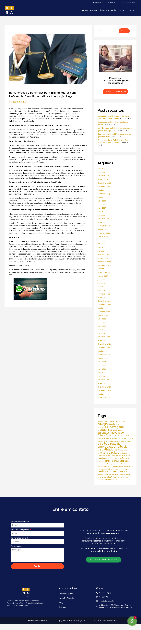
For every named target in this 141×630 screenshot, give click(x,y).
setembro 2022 (104, 312)
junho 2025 (102, 204)
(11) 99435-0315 (98, 2)
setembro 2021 (104, 355)
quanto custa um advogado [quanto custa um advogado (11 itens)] (109, 474)
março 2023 (102, 290)
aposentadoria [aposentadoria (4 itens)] (115, 436)
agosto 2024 (103, 237)
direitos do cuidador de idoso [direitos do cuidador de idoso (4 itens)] (112, 455)
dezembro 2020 (104, 387)
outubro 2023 (103, 269)
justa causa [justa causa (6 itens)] (113, 469)
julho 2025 (102, 201)
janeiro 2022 (103, 340)
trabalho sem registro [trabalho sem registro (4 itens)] (119, 477)
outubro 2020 (103, 394)
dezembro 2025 (104, 183)
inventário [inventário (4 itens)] (130, 466)
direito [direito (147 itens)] (102, 443)
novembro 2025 (104, 186)
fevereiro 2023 (104, 294)
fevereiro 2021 (104, 380)
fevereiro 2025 (104, 219)
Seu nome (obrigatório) (20, 521)
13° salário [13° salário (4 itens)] (100, 421)
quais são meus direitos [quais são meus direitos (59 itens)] (112, 471)
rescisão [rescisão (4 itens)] (128, 474)
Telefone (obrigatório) (19, 538)
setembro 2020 (104, 398)
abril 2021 (101, 373)
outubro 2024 (103, 229)
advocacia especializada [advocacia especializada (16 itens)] (114, 421)
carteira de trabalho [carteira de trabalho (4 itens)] (103, 438)
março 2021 (102, 376)
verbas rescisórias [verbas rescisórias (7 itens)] (110, 480)
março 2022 (102, 333)
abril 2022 (101, 330)
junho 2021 (102, 365)
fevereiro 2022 (104, 337)
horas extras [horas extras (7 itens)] (105, 466)
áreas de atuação (108, 10)
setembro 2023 (104, 272)
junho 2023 (102, 279)
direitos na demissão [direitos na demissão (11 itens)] (115, 458)
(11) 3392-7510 (112, 2)
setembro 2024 (104, 233)
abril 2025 (101, 212)
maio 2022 (102, 326)
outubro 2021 (103, 351)
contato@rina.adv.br (129, 2)
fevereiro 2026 (104, 176)
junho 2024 (102, 240)
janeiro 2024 (103, 258)
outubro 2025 (103, 190)
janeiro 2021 (102, 383)
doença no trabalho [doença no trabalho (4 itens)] (103, 464)
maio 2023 (102, 283)
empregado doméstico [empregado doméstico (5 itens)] (116, 464)
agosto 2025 (103, 197)
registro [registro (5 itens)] (122, 474)
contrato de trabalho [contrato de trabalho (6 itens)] (116, 438)
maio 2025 (102, 208)
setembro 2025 (104, 194)
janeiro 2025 (103, 222)
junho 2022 (102, 322)
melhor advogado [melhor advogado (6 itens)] (123, 469)
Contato (132, 10)
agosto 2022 (103, 315)
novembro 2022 (104, 305)
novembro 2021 (104, 348)
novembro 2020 (104, 390)
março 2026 (103, 172)
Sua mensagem (17, 546)
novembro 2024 (104, 226)
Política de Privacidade (37, 620)
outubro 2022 (103, 308)
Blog (122, 10)
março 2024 (103, 251)
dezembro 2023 (104, 262)
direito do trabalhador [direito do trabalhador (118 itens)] (113, 448)
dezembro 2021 (104, 344)
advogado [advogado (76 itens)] (104, 424)
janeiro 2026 (103, 179)
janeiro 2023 (103, 297)
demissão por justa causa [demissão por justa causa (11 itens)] (121, 441)
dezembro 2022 (104, 301)
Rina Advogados (89, 10)
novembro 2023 (104, 265)
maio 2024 (102, 244)
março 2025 (102, 215)
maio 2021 (102, 369)
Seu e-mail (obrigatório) (20, 530)
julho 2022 (102, 319)
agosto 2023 (103, 276)
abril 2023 (101, 287)
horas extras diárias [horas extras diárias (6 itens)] (116, 466)
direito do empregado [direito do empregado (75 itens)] (109, 445)
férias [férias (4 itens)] (125, 464)
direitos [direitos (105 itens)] (114, 452)
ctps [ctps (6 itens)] (125, 438)
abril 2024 (102, 247)
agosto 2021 (103, 358)
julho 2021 (102, 362)
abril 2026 (102, 169)
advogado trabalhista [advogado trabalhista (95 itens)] (111, 428)
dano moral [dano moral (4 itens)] (107, 441)
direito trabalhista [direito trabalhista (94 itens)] (116, 460)
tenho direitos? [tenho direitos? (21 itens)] (105, 477)
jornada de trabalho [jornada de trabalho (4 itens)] (103, 469)
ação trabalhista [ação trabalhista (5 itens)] (125, 436)
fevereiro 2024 (104, 254)
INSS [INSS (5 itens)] (125, 466)
